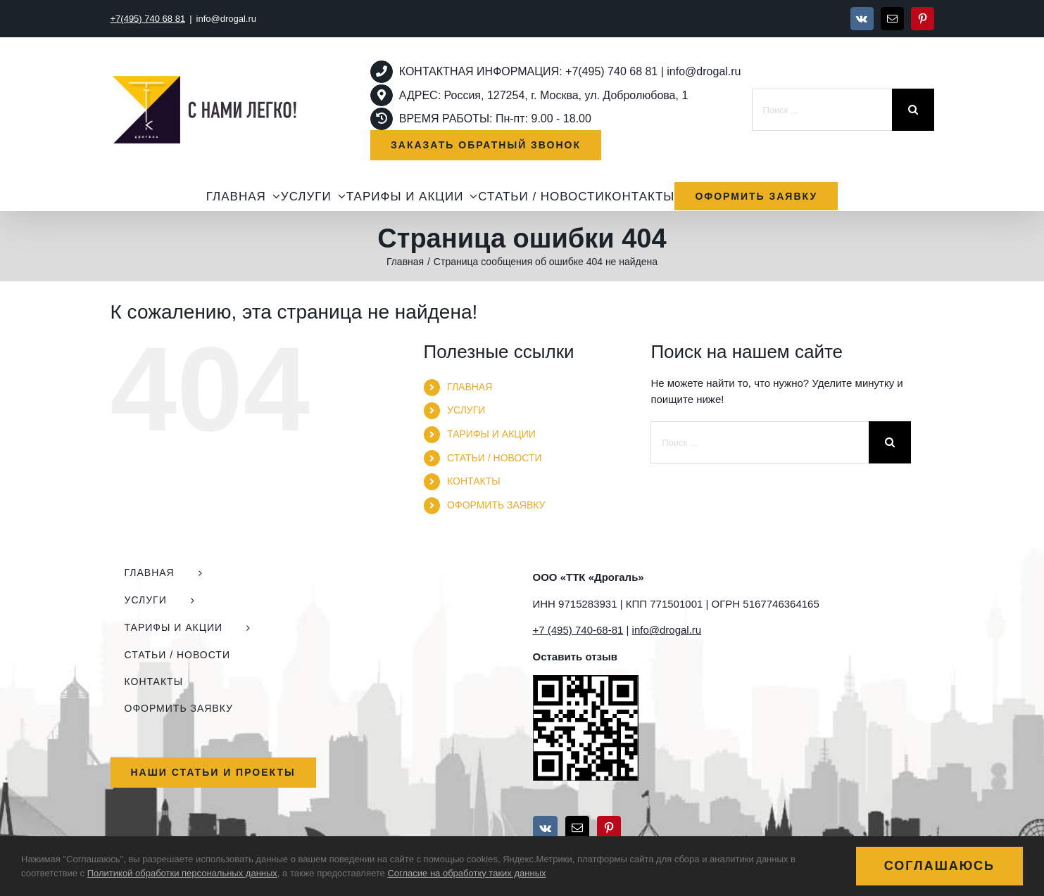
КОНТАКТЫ (474, 481)
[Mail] (577, 828)
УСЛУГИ (466, 410)
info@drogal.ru (226, 18)
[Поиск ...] (822, 110)
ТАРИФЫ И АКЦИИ (491, 434)
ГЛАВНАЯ (469, 386)
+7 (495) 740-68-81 (578, 630)
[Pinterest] (609, 828)
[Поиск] (913, 110)
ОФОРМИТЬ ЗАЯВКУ (496, 505)
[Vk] (545, 828)
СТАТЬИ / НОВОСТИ (494, 457)
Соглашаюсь (939, 866)
